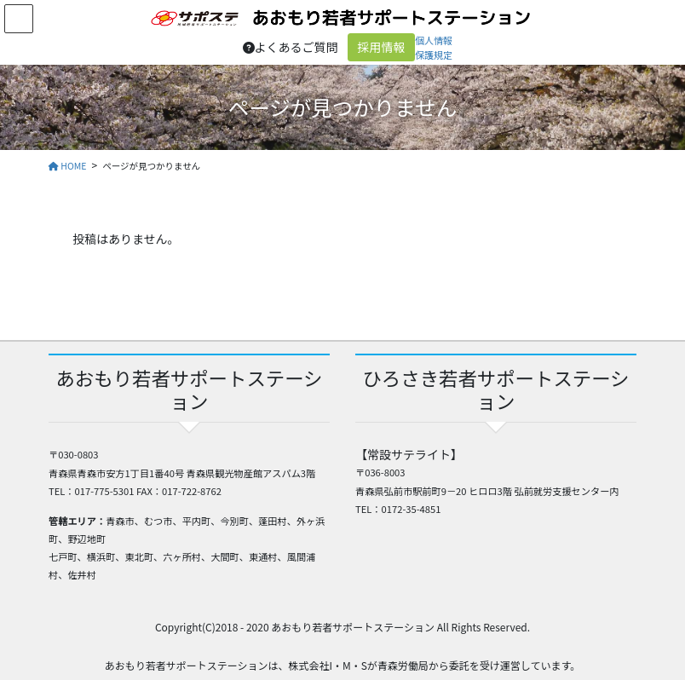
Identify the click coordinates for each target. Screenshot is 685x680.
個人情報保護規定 (433, 47)
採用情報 (382, 46)
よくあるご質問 (290, 46)
